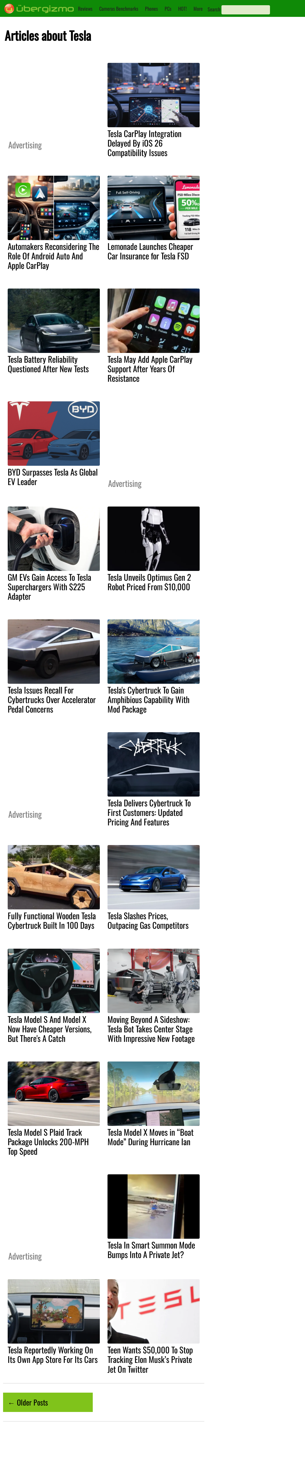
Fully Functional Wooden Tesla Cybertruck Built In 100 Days (52, 920)
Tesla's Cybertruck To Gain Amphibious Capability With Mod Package (149, 699)
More (198, 8)
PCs (168, 8)
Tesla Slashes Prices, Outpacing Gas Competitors (148, 920)
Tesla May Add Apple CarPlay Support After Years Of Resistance (150, 368)
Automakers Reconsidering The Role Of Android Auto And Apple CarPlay (53, 255)
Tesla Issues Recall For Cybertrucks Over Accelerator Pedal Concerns (52, 699)
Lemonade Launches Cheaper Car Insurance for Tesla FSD (150, 251)
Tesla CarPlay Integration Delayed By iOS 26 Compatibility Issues (145, 143)
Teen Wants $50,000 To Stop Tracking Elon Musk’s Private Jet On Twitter (150, 1359)
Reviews (85, 8)
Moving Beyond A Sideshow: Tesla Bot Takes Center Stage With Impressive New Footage (151, 1028)
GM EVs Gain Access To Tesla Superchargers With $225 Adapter (49, 586)
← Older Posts (28, 1402)
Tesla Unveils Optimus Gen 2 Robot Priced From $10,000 (149, 582)
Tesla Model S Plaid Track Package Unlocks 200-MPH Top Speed (48, 1141)
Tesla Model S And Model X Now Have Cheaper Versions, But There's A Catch (50, 1028)
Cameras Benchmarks (118, 8)
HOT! (182, 8)
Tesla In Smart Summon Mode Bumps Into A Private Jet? (151, 1249)
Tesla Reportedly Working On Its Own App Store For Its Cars (53, 1354)
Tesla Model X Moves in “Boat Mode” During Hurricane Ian (151, 1137)
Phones (151, 8)
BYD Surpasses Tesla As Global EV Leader (53, 477)
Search (214, 9)
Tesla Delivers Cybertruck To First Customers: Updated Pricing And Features (149, 812)
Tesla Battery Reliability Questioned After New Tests (48, 364)
